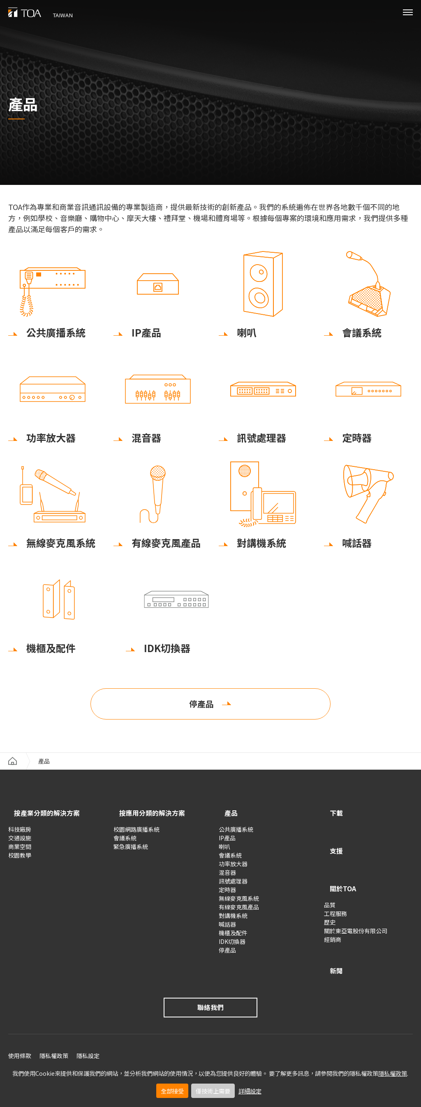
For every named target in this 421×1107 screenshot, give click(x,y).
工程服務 (335, 898)
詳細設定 (249, 1090)
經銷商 (332, 924)
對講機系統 (233, 918)
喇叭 (224, 849)
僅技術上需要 (213, 1090)
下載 (332, 817)
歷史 (329, 907)
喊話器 (227, 927)
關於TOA (340, 875)
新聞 (332, 951)
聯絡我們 (210, 985)
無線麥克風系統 (239, 901)
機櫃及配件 (233, 936)
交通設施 (19, 841)
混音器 (227, 875)
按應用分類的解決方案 (154, 817)
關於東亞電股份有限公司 (355, 915)
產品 (227, 817)
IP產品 (227, 841)
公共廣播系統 (236, 832)
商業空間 (19, 849)
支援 (332, 846)
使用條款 (19, 1034)
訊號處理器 (233, 884)
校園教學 (19, 858)
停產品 (201, 708)
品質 (329, 890)
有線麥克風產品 (239, 910)
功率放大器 (233, 867)
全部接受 (172, 1090)
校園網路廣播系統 (136, 832)
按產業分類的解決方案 (49, 817)
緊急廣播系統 (130, 849)
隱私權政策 (392, 1073)
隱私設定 (87, 1034)
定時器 (227, 892)
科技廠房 (19, 832)
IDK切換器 (232, 944)
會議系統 (124, 841)
